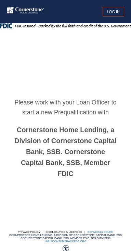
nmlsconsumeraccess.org (65, 241)
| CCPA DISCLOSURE (98, 232)
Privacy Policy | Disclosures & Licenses (50, 232)
